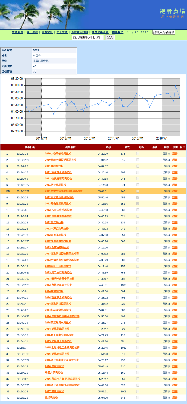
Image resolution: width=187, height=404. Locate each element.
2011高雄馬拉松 (54, 166)
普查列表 (17, 32)
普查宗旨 (47, 32)
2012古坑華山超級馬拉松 (59, 197)
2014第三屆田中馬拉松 (58, 322)
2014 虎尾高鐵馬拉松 (57, 328)
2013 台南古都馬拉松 (57, 247)
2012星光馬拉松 (54, 222)
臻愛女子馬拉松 (54, 372)
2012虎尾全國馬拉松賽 (58, 241)
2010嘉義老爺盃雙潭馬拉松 (60, 159)
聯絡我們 (117, 32)
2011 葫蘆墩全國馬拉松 (58, 172)
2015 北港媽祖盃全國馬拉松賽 (62, 347)
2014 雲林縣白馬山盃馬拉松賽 (62, 316)
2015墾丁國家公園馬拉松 (59, 335)
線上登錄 (32, 32)
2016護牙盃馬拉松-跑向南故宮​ (62, 385)
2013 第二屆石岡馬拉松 (58, 272)
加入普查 (62, 32)
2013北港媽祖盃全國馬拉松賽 (62, 253)
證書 (174, 153)
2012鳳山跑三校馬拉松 (58, 203)
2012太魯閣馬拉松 (55, 234)
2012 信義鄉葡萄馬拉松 (58, 216)
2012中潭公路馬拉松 (56, 228)
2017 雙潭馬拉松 (54, 391)
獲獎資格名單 (100, 32)
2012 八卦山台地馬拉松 (58, 209)
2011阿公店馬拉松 (55, 184)
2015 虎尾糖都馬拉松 (57, 353)
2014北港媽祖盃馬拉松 (58, 303)
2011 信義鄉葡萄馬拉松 (58, 178)
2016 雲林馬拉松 (54, 366)
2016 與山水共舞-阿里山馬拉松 (62, 378)
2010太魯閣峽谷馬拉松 (58, 153)
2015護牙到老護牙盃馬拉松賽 (62, 360)
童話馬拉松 (51, 397)
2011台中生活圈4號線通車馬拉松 (64, 191)
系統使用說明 (79, 32)
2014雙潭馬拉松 (54, 291)
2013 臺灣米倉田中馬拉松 (59, 278)
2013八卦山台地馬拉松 (58, 266)
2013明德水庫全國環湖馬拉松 (62, 259)
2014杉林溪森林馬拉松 (58, 310)
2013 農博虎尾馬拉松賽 (58, 284)
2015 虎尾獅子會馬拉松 (58, 341)
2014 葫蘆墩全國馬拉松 (58, 297)
